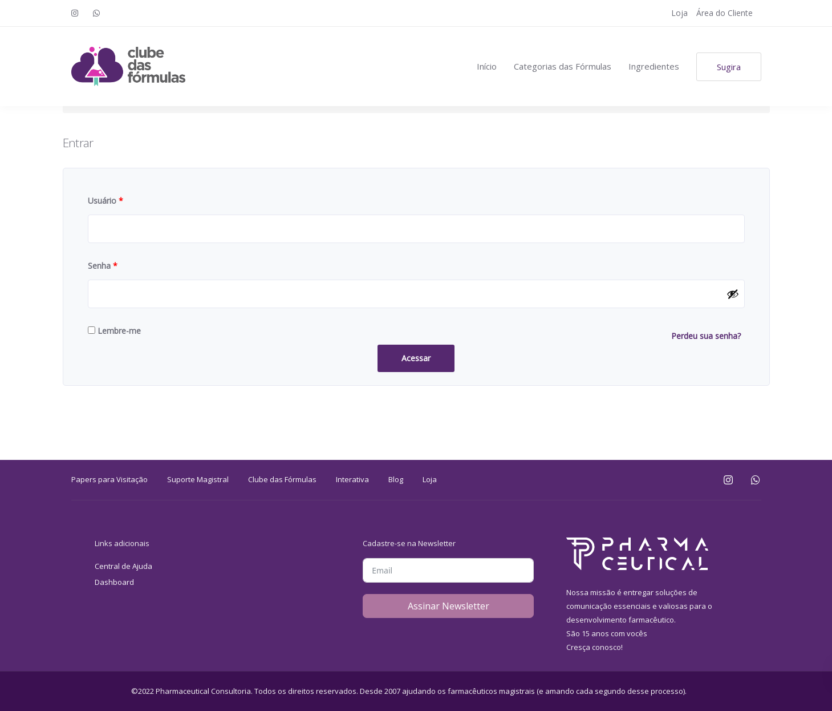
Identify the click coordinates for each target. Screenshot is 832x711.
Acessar (416, 358)
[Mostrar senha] (733, 294)
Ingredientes (653, 66)
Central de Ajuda (123, 566)
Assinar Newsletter (448, 606)
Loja (679, 12)
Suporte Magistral (198, 479)
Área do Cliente (724, 12)
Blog (395, 479)
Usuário (105, 200)
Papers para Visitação (109, 479)
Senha (102, 265)
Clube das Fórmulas (282, 479)
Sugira (729, 66)
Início (487, 66)
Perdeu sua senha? (706, 335)
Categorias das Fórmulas (562, 66)
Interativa (352, 479)
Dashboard (114, 582)
